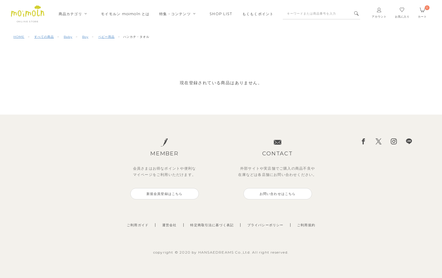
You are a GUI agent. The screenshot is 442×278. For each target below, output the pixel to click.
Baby (68, 37)
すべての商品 (44, 37)
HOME (18, 37)
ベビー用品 (106, 37)
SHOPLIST (221, 14)
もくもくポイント (258, 14)
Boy (85, 37)
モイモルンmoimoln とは (125, 14)
